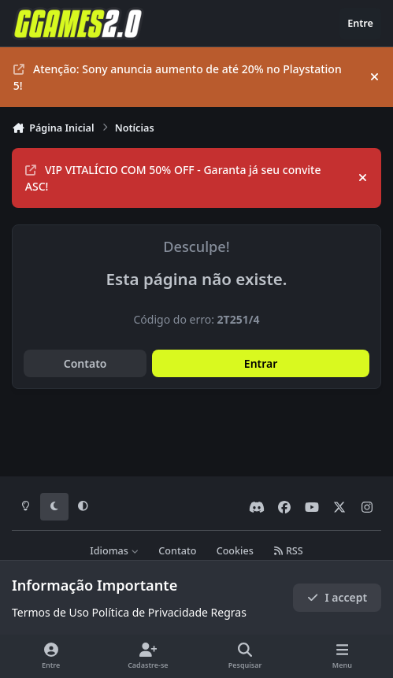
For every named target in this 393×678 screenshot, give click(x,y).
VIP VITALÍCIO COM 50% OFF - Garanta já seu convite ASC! (173, 178)
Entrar (261, 363)
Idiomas (114, 551)
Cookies (235, 551)
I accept (337, 597)
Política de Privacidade (150, 612)
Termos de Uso (50, 612)
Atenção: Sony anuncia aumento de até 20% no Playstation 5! (177, 77)
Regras (229, 612)
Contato (85, 363)
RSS (288, 551)
